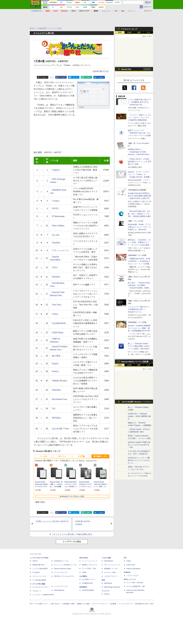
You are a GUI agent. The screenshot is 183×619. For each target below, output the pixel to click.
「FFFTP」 (55, 208)
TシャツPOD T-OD (89, 568)
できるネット (37, 591)
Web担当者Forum (38, 565)
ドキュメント (106, 11)
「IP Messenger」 (58, 216)
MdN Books (108, 583)
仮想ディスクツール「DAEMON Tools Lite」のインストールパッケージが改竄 (139, 132)
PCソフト (62, 456)
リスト (52, 77)
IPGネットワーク (130, 579)
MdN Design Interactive (112, 587)
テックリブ (105, 591)
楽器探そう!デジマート (90, 565)
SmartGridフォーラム (61, 561)
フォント (131, 11)
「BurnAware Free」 (59, 399)
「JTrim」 (54, 267)
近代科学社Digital (88, 590)
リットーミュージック (89, 561)
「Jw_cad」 (55, 235)
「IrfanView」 (56, 390)
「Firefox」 (81, 107)
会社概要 (113, 604)
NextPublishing (59, 590)
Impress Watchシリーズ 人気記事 (134, 362)
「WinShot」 (56, 277)
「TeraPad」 (56, 243)
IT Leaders (36, 572)
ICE (125, 558)
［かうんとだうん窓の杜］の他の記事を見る (71, 534)
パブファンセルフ (132, 575)
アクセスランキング (129, 29)
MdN (103, 580)
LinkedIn (101, 77)
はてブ (75, 77)
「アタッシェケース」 (60, 250)
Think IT (35, 561)
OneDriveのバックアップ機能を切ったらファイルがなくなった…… (139, 460)
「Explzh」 (55, 364)
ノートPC (43, 456)
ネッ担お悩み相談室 (39, 580)
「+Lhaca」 (55, 201)
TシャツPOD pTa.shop (134, 582)
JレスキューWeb (110, 572)
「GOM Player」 (57, 332)
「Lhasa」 (55, 314)
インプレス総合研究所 (40, 568)
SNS (116, 11)
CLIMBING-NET (87, 583)
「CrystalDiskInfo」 (59, 323)
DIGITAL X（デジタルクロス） (64, 576)
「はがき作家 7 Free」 (60, 429)
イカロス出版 (106, 558)
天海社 (128, 561)
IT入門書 (81, 456)
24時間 (129, 32)
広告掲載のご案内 (68, 604)
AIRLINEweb (108, 561)
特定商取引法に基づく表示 (144, 604)
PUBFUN (127, 572)
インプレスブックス (61, 586)
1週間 (139, 32)
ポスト (44, 77)
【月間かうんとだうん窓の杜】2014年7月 (51, 521)
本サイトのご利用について (39, 604)
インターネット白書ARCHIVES (43, 595)
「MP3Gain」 (56, 418)
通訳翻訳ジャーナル (111, 568)
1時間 (120, 32)
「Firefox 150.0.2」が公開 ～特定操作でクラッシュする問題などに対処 (139, 161)
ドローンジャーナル (39, 576)
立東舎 (84, 572)
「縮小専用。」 (57, 356)
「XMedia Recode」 (59, 381)
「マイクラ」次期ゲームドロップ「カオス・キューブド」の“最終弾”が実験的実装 (139, 117)
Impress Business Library (62, 568)
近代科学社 (83, 587)
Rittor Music (83, 558)
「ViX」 (53, 408)
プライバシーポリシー (99, 604)
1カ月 (148, 32)
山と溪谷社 (83, 576)
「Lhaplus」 (55, 170)
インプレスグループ (126, 604)
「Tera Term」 (56, 305)
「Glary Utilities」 (58, 226)
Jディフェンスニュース (112, 565)
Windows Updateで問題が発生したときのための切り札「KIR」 (139, 444)
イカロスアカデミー (111, 576)
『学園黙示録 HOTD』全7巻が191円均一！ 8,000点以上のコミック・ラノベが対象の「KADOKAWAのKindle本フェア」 (139, 264)
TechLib (106, 594)
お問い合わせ (55, 604)
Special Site (126, 69)
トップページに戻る (72, 541)
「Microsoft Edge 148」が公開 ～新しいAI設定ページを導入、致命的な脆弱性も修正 (139, 213)
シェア (63, 77)
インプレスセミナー (61, 572)
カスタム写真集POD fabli (135, 586)
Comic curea (130, 565)
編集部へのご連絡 (83, 604)
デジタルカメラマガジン (40, 587)
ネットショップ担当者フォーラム (65, 565)
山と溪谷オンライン (89, 579)
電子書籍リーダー (100, 456)
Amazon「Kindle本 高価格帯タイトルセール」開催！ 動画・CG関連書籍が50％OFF (139, 328)
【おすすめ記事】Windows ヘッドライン (136, 402)
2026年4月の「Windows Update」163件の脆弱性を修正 (139, 416)
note (88, 77)
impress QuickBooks (133, 568)
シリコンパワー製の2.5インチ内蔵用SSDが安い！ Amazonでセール (139, 309)
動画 (122, 11)
